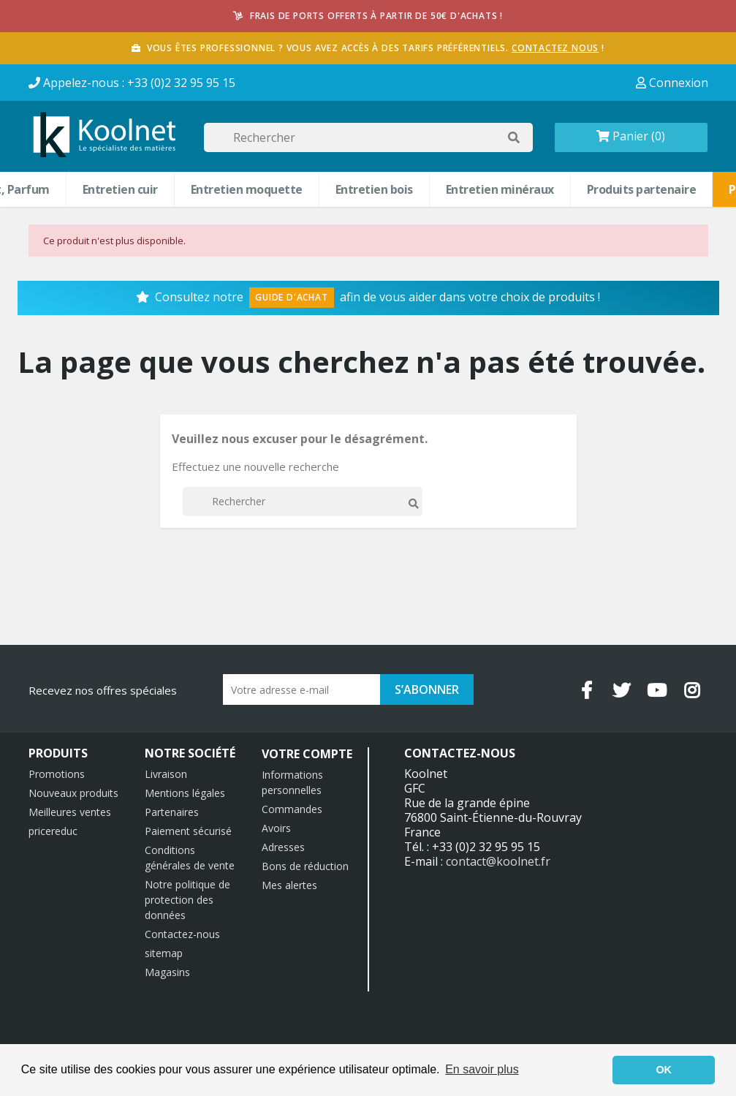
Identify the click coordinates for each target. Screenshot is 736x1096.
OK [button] (664, 1070)
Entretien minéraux (500, 189)
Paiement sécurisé (188, 831)
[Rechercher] (368, 137)
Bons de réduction (305, 866)
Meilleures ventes (70, 812)
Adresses (283, 847)
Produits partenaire (642, 189)
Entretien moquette (247, 189)
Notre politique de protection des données (187, 899)
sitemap (164, 953)
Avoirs (276, 828)
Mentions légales (185, 793)
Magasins (167, 972)
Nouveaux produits (73, 793)
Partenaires (172, 812)
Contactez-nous (182, 934)
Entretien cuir (120, 189)
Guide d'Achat (291, 297)
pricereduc (53, 831)
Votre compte (307, 754)
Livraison (166, 774)
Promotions (57, 774)
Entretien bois (374, 189)
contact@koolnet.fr (498, 861)
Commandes (292, 809)
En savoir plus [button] (482, 1069)
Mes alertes (289, 885)
